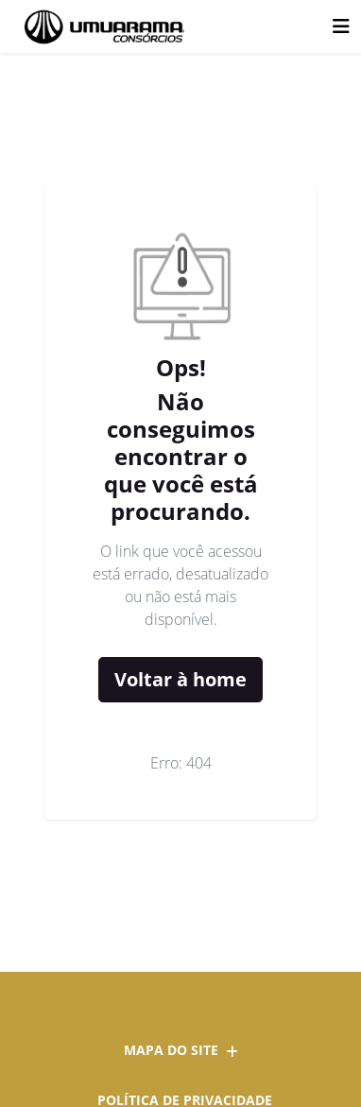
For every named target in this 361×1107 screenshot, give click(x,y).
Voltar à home (180, 679)
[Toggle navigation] (341, 26)
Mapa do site (181, 1050)
